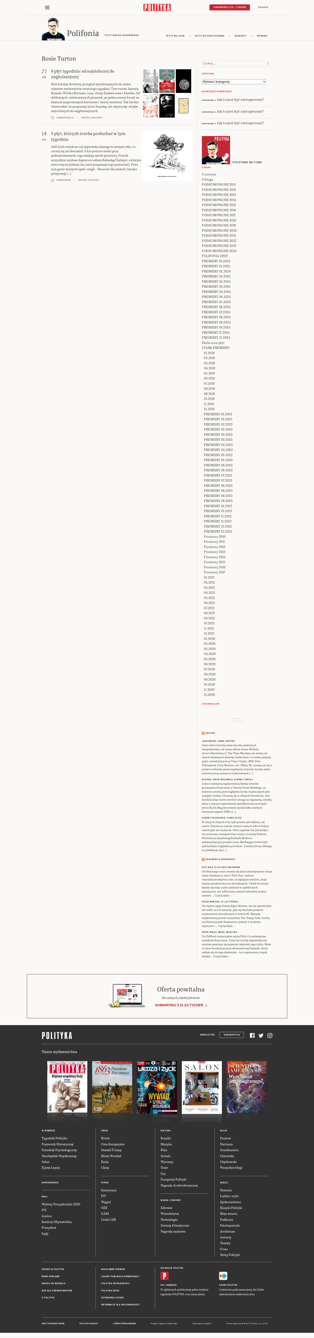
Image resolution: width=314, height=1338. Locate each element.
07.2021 (209, 608)
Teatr (164, 1168)
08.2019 (209, 389)
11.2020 (209, 690)
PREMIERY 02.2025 (216, 277)
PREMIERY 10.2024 (216, 328)
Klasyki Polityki (231, 1208)
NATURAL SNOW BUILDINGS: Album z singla (227, 780)
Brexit (105, 1139)
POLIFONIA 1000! (215, 256)
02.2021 (209, 583)
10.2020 (209, 685)
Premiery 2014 (215, 557)
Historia (226, 1190)
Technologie (169, 1220)
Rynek (105, 1183)
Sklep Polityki (230, 1255)
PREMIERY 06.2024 (216, 307)
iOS (162, 1285)
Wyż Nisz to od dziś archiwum (221, 868)
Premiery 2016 (214, 567)
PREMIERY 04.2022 (218, 445)
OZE (104, 1208)
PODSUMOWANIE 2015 (219, 205)
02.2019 (209, 358)
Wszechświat (170, 1214)
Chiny (105, 1168)
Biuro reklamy (51, 1277)
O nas (224, 1249)
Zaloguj (263, 7)
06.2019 (209, 379)
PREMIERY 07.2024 (216, 312)
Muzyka (166, 1144)
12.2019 (209, 409)
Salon (45, 1162)
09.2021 (209, 618)
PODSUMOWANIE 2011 (219, 185)
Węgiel (106, 1202)
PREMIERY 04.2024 (216, 292)
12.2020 (209, 695)
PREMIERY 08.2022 (218, 486)
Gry (163, 1174)
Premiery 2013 (214, 552)
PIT (103, 1196)
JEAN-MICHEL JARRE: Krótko (218, 741)
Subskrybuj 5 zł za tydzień (179, 1006)
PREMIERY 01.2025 (216, 266)
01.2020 (209, 639)
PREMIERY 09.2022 (218, 496)
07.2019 (209, 384)
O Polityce (48, 1298)
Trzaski (210, 733)
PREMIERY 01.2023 (218, 420)
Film (164, 1150)
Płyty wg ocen (175, 36)
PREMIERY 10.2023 (218, 511)
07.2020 (209, 669)
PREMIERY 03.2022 (218, 435)
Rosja (105, 1162)
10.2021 (209, 624)
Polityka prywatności (115, 1284)
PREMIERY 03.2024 (216, 282)
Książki (166, 1139)
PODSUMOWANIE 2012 (219, 190)
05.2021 (209, 598)
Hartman (226, 1144)
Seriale (166, 1156)
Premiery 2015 (214, 562)
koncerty (241, 36)
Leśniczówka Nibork (124, 1324)
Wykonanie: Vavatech (202, 1324)
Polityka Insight (89, 1324)
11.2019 (209, 404)
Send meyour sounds (236, 720)
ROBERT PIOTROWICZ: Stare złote (222, 818)
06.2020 (210, 664)
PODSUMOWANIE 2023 (219, 246)
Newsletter (207, 1035)
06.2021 (209, 603)
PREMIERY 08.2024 (216, 317)
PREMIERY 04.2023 (218, 450)
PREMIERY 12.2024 (216, 338)
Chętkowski (228, 1162)
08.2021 (209, 613)
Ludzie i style (229, 1196)
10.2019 (209, 399)
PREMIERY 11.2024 (216, 333)
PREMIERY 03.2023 (218, 440)
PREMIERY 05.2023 (218, 460)
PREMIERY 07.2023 (218, 481)
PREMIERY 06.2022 (218, 465)
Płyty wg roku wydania (209, 36)
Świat (104, 1131)
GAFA (105, 1214)
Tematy (225, 1243)
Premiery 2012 (214, 547)
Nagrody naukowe (173, 1232)
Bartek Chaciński (92, 118)
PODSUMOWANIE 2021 (219, 236)
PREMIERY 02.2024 (216, 271)
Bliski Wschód (111, 1156)
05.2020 (210, 659)
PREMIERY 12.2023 (218, 532)
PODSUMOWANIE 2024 (219, 251)
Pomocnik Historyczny (57, 1144)
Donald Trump (111, 1150)
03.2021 (209, 588)
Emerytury (109, 1190)
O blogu (207, 180)
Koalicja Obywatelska (57, 1222)
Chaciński (227, 1156)
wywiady (262, 36)
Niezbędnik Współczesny (59, 1156)
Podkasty (226, 1220)
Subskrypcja (232, 1035)
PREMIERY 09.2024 (216, 322)
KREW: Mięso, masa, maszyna (219, 933)
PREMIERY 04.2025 (216, 297)
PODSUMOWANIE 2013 (219, 195)
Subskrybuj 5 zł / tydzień (229, 7)
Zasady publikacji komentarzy (120, 1277)
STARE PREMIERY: (216, 348)
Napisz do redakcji (53, 1284)
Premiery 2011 (214, 542)
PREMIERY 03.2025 (216, 287)
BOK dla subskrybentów (57, 1291)
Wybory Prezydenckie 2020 (61, 1204)
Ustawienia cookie (112, 1298)
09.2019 (209, 394)
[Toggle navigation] (47, 7)
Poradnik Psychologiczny (59, 1150)
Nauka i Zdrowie (171, 1201)
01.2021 (209, 578)
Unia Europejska (112, 1144)
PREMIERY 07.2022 (218, 476)
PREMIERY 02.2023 (218, 430)
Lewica (47, 1216)
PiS (44, 1210)
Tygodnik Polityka (54, 1139)
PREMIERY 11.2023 (217, 522)
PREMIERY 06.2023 (218, 471)
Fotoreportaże (230, 1226)
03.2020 (210, 649)
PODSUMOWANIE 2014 (219, 200)
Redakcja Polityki (53, 1270)
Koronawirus (50, 1183)
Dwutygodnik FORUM (53, 1324)
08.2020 (210, 675)
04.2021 (209, 593)
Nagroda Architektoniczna (179, 1186)
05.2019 (209, 374)
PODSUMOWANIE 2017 (219, 215)
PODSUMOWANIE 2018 (219, 220)
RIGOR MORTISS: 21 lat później (220, 902)
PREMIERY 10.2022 (218, 506)
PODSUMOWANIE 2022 (219, 241)
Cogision (162, 1324)
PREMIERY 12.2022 (218, 527)
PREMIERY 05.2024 (216, 302)
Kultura (166, 1131)
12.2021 (209, 634)
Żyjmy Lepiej (51, 1168)
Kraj (44, 1197)
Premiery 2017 (214, 573)
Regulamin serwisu (113, 1270)
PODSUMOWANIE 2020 (219, 231)
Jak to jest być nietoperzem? (240, 99)
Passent (225, 1139)
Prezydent (49, 1228)
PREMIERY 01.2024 (216, 261)
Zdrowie (166, 1208)
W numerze (48, 1131)
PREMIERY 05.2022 (218, 455)
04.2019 (209, 369)
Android (171, 1285)
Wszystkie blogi (231, 1168)
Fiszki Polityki (228, 1285)
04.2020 (210, 654)
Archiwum (227, 1232)
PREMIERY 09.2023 (218, 501)
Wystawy (167, 1162)
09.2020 (210, 680)
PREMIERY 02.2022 (218, 425)
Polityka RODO (110, 1291)
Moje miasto (228, 1214)
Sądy (45, 1234)
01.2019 (209, 353)
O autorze (209, 175)
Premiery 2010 (215, 537)
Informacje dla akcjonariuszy (120, 1305)
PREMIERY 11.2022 (217, 516)
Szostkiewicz (229, 1150)
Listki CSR (108, 1220)
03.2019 (209, 363)
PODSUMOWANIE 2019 (219, 226)
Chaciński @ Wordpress (220, 860)
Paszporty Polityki (174, 1180)
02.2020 (210, 644)
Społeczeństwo (230, 1202)
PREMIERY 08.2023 (218, 491)
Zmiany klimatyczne (175, 1226)
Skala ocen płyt (213, 343)
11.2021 (209, 629)
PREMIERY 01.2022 (218, 414)
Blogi (223, 1131)
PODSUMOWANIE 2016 (219, 210)
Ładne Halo (172, 1324)
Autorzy (225, 1237)
